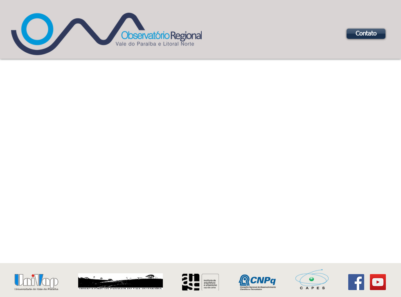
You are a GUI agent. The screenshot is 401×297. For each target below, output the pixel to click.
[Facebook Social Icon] (356, 282)
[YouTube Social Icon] (378, 282)
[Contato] (366, 34)
